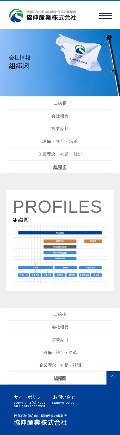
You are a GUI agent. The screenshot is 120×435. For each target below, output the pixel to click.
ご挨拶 (60, 103)
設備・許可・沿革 (60, 141)
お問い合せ (64, 397)
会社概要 (60, 115)
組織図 (60, 166)
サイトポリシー (29, 397)
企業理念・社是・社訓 (60, 154)
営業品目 (60, 128)
